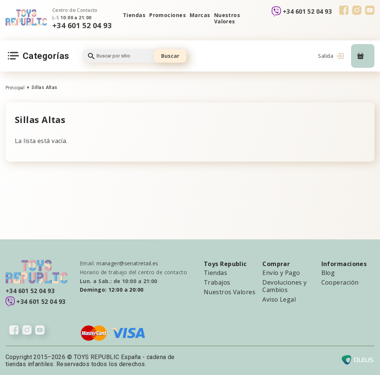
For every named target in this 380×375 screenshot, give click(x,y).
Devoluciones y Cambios (284, 286)
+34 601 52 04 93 (82, 25)
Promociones (167, 15)
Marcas (200, 15)
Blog (328, 273)
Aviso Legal (279, 299)
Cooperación (340, 282)
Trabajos (217, 282)
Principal (15, 87)
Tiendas (134, 15)
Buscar (170, 55)
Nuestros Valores (227, 18)
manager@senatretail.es (127, 263)
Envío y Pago (281, 273)
